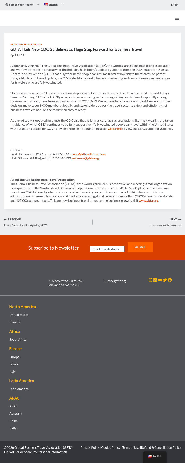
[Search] (168, 18)
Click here (115, 128)
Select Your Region (19, 4)
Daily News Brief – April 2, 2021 (46, 222)
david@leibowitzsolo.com (88, 154)
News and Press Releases (26, 44)
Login (175, 4)
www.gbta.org (148, 200)
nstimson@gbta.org (85, 158)
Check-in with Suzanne (138, 222)
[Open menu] (177, 18)
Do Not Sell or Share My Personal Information (35, 450)
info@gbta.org (116, 279)
